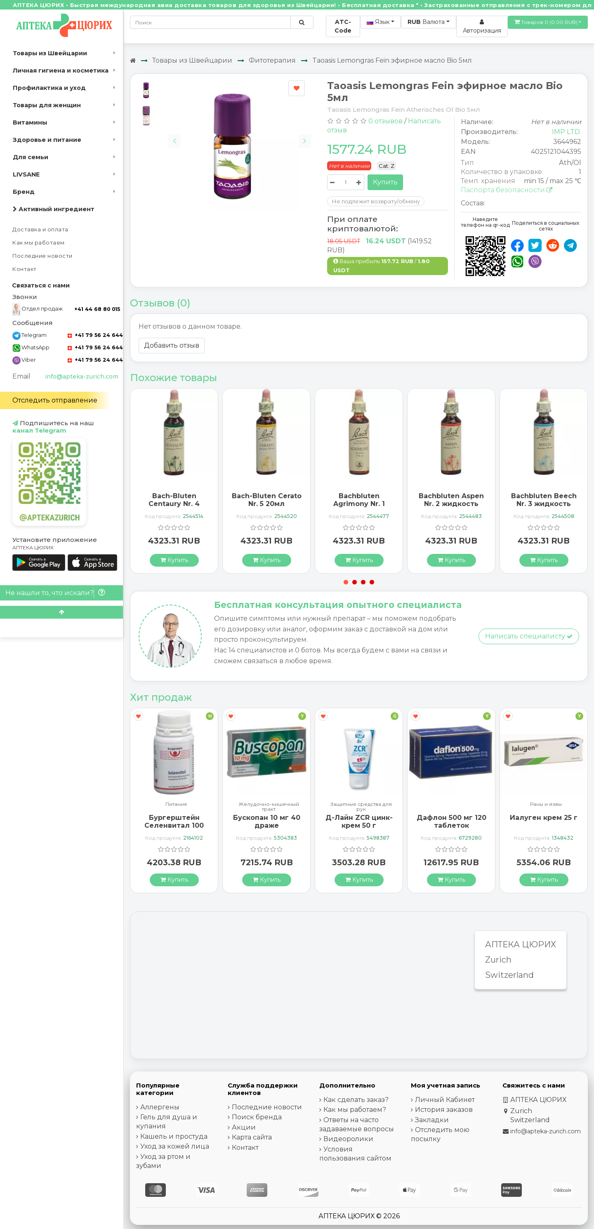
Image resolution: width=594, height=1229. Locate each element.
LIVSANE (26, 174)
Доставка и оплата (40, 229)
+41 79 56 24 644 (95, 335)
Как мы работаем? (354, 1110)
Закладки (432, 1120)
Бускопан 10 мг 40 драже (266, 821)
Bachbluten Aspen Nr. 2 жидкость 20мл (451, 504)
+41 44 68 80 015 (97, 309)
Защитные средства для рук (361, 807)
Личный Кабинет (445, 1100)
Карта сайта (252, 1137)
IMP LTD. (566, 132)
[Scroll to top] (61, 612)
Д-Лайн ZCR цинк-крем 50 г (359, 821)
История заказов (444, 1110)
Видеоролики (348, 1139)
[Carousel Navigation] (239, 134)
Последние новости (42, 256)
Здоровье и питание (47, 140)
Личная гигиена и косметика (60, 70)
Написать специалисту (529, 636)
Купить (385, 182)
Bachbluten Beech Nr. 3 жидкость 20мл (544, 504)
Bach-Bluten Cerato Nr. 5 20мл (267, 500)
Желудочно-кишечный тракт (268, 807)
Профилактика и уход (49, 88)
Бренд (24, 191)
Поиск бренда (257, 1117)
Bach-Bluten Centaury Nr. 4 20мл (174, 504)
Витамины (30, 122)
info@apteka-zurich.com (81, 376)
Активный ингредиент (53, 209)
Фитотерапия (272, 60)
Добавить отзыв (171, 345)
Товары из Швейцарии (50, 53)
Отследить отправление (54, 400)
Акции (244, 1127)
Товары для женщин (47, 105)
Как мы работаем (38, 243)
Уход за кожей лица (174, 1146)
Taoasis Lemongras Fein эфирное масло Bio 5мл (392, 60)
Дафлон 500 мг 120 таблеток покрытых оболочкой (451, 829)
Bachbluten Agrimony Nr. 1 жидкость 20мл (359, 504)
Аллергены (159, 1107)
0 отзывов (385, 121)
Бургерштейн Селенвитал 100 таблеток (174, 825)
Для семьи (30, 157)
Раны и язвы (546, 804)
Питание (176, 804)
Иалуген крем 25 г (544, 818)
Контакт (24, 269)
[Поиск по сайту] (301, 22)
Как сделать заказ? (356, 1100)
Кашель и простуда (173, 1136)
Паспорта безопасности (506, 190)
